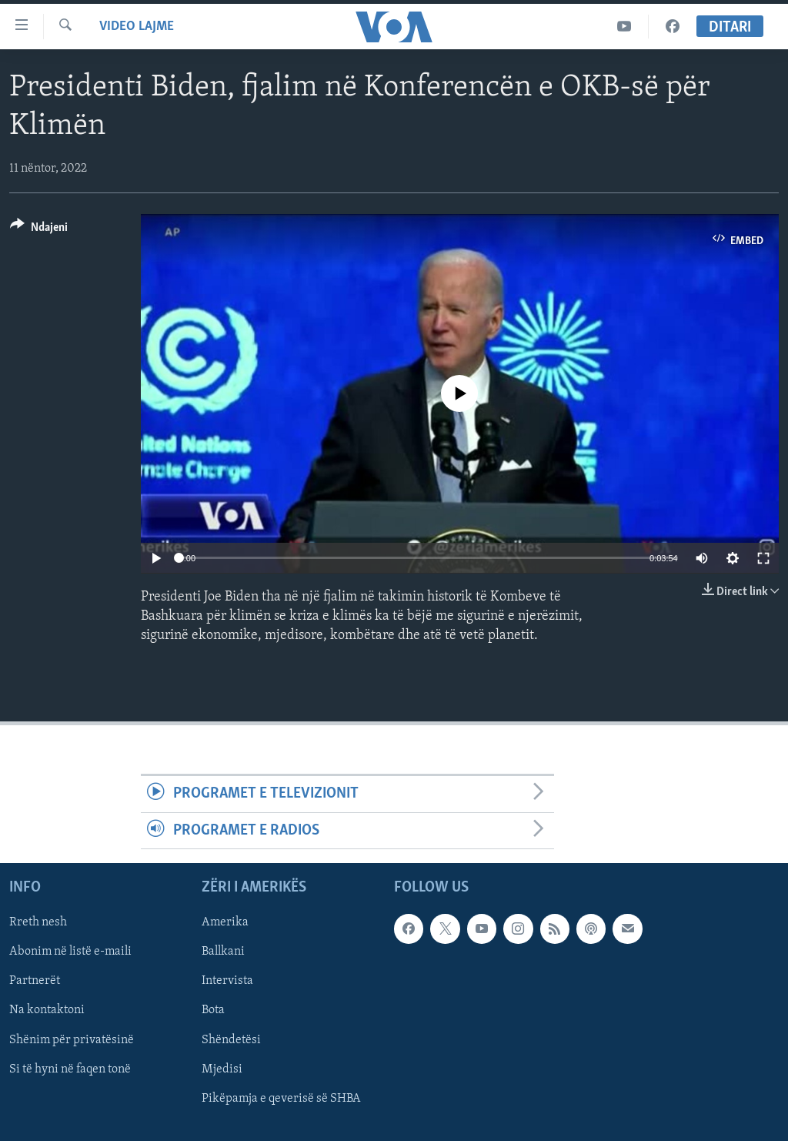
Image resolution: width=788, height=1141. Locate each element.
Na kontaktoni (47, 1010)
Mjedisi (222, 1068)
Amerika (225, 922)
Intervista (227, 981)
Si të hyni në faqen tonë (70, 1068)
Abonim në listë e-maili (70, 951)
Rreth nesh (38, 922)
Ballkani (223, 951)
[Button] (39, 230)
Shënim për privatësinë (71, 1039)
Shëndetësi (231, 1039)
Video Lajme (136, 26)
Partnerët (34, 981)
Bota (213, 1010)
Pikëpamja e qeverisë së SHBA (281, 1098)
